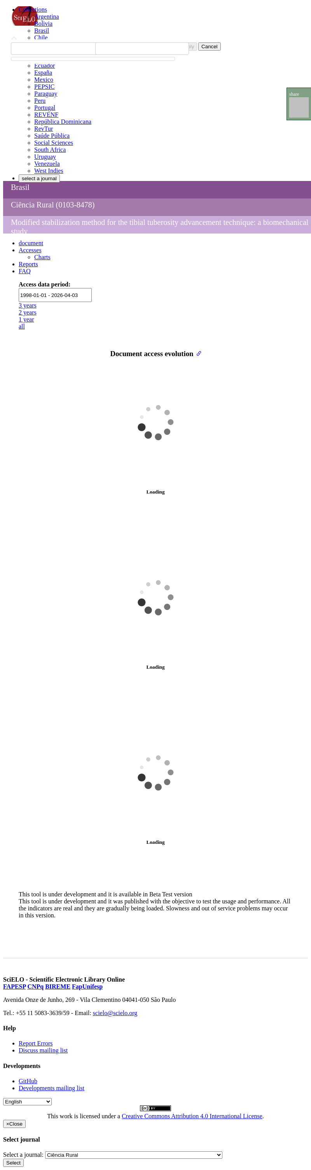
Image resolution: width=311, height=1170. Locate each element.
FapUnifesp (87, 986)
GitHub (28, 1081)
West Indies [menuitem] (48, 170)
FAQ (25, 271)
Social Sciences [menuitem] (53, 142)
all (22, 326)
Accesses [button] (30, 250)
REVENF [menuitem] (46, 114)
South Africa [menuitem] (50, 149)
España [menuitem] (43, 72)
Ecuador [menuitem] (44, 65)
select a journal (39, 178)
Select (13, 1163)
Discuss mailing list (43, 1050)
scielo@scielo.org (115, 1013)
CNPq (35, 986)
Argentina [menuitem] (46, 16)
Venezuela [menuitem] (47, 163)
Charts (42, 257)
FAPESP (14, 986)
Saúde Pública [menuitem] (52, 135)
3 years (28, 305)
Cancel (209, 46)
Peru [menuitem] (39, 100)
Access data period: (44, 284)
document (31, 243)
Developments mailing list (51, 1088)
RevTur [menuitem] (43, 128)
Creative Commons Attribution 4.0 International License (192, 1116)
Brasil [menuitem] (41, 30)
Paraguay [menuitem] (46, 93)
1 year (26, 319)
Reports (28, 264)
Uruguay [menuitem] (45, 156)
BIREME (57, 986)
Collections (33, 9)
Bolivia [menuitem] (43, 23)
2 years (28, 312)
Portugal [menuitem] (44, 107)
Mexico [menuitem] (43, 79)
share (294, 94)
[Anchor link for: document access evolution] (197, 353)
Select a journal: (23, 1154)
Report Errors (36, 1043)
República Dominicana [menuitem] (62, 121)
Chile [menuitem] (41, 37)
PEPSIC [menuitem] (44, 86)
